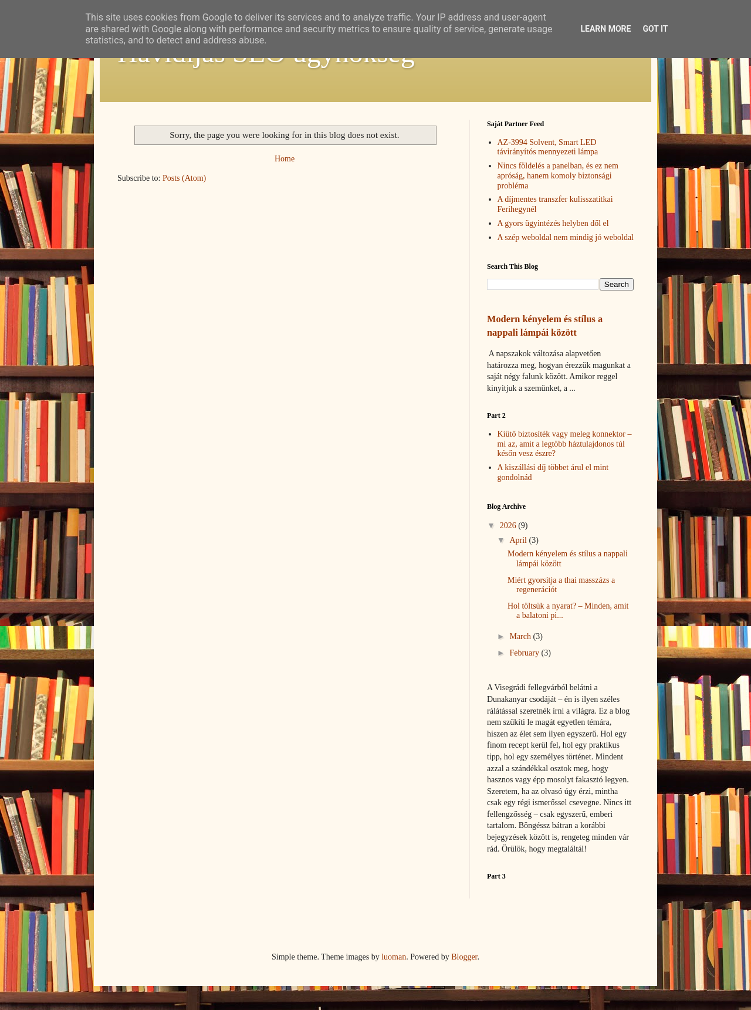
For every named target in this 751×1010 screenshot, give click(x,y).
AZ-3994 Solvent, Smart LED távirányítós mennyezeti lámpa (548, 147)
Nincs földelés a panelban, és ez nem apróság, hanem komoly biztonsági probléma (558, 175)
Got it (655, 28)
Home (285, 158)
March (521, 636)
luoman (393, 956)
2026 (509, 525)
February (525, 652)
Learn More (605, 28)
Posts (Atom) (184, 178)
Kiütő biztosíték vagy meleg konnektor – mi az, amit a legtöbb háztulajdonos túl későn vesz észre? (565, 444)
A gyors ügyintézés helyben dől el (553, 223)
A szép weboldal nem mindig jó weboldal (566, 237)
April (519, 540)
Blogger (464, 956)
